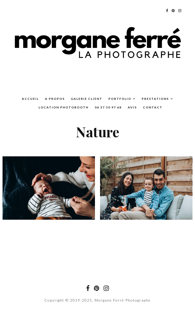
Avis (132, 107)
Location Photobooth (64, 107)
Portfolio (119, 99)
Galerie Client (86, 99)
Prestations (155, 99)
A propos (55, 99)
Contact (152, 107)
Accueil (30, 99)
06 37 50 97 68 (108, 107)
